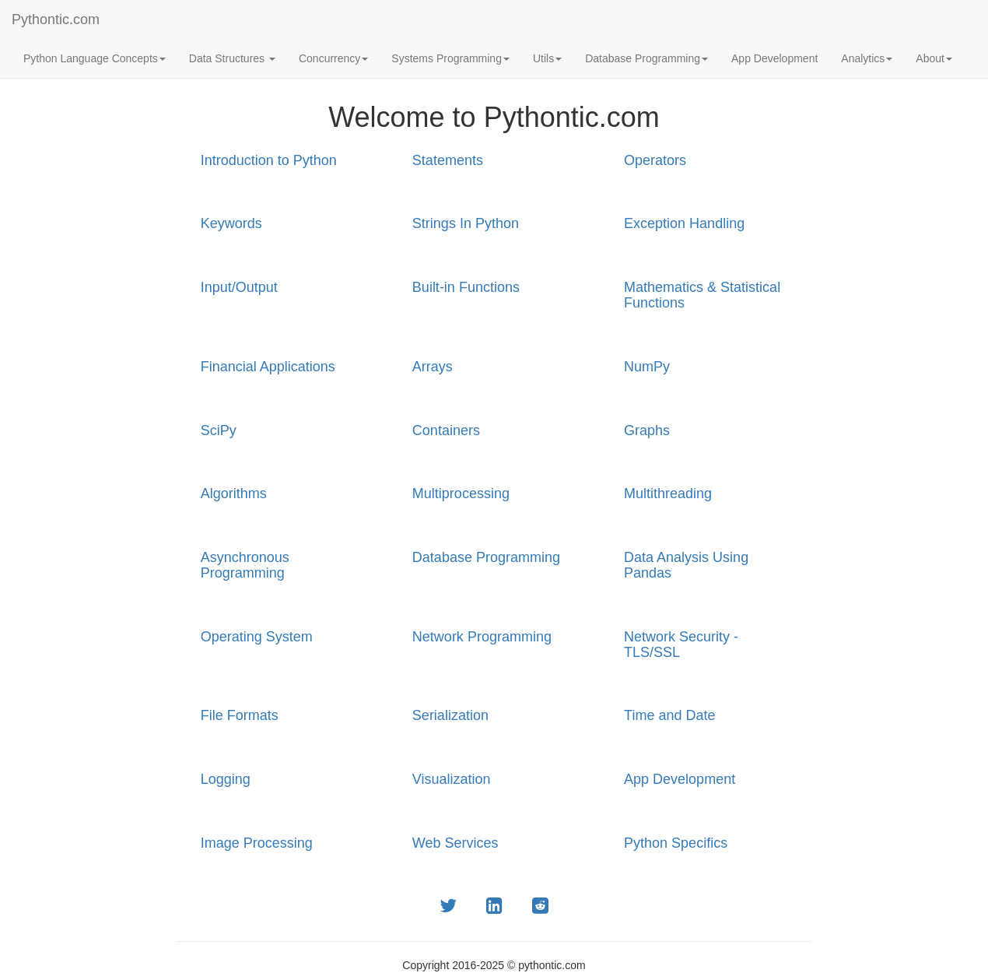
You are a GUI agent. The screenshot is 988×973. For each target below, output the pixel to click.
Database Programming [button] (646, 58)
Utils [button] (547, 58)
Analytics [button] (866, 58)
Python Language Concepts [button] (94, 58)
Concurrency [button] (333, 58)
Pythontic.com (56, 19)
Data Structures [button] (232, 58)
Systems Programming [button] (450, 58)
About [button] (934, 58)
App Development (774, 58)
